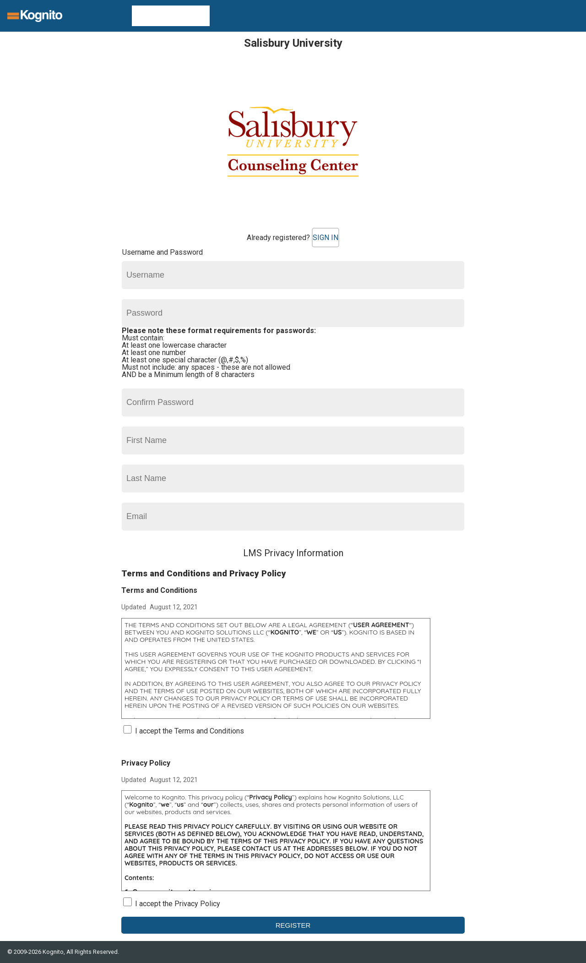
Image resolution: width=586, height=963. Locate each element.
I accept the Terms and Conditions (189, 731)
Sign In (325, 237)
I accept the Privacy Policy (177, 903)
